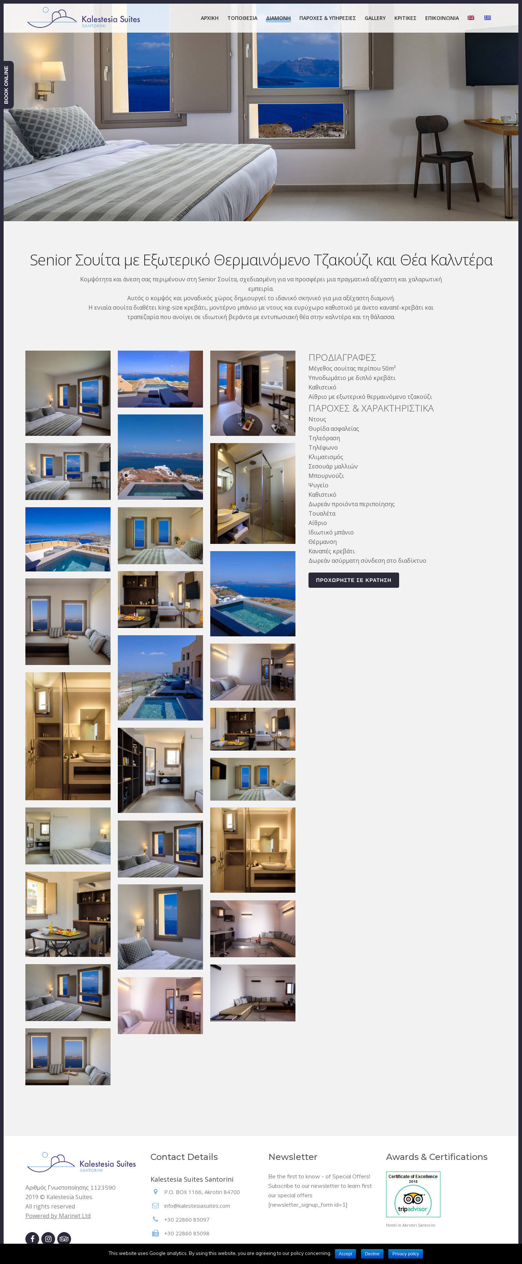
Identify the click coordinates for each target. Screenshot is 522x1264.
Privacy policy (405, 1253)
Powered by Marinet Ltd (58, 1216)
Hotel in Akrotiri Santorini (410, 1225)
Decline (372, 1253)
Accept (345, 1253)
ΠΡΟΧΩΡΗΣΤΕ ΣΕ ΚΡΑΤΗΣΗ (354, 580)
